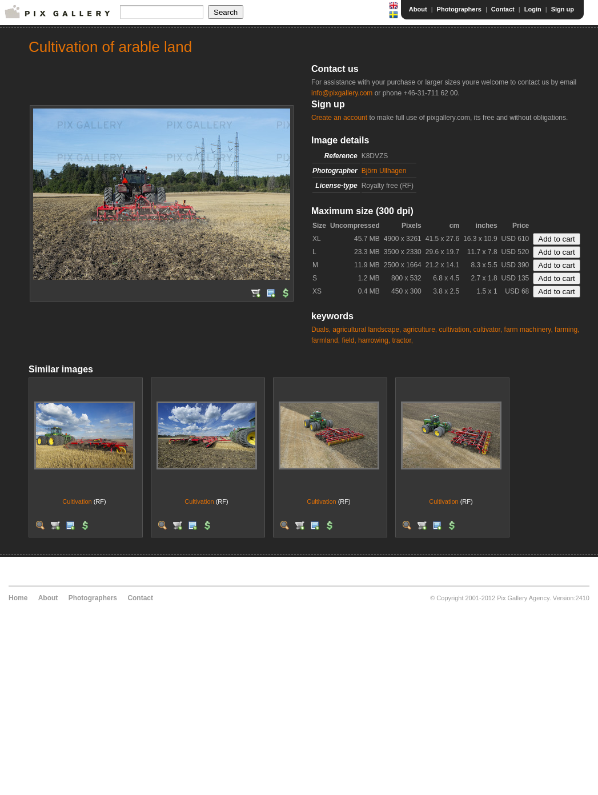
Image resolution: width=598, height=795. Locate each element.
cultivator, (488, 330)
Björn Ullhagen (384, 171)
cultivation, (455, 330)
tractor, (402, 340)
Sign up (562, 9)
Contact (503, 9)
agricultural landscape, (366, 330)
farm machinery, (528, 330)
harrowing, (374, 340)
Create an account (339, 118)
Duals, (321, 330)
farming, (567, 330)
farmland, (325, 340)
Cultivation (76, 501)
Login (532, 9)
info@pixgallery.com (341, 93)
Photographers (459, 9)
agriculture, (420, 330)
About (418, 9)
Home (18, 598)
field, (349, 340)
